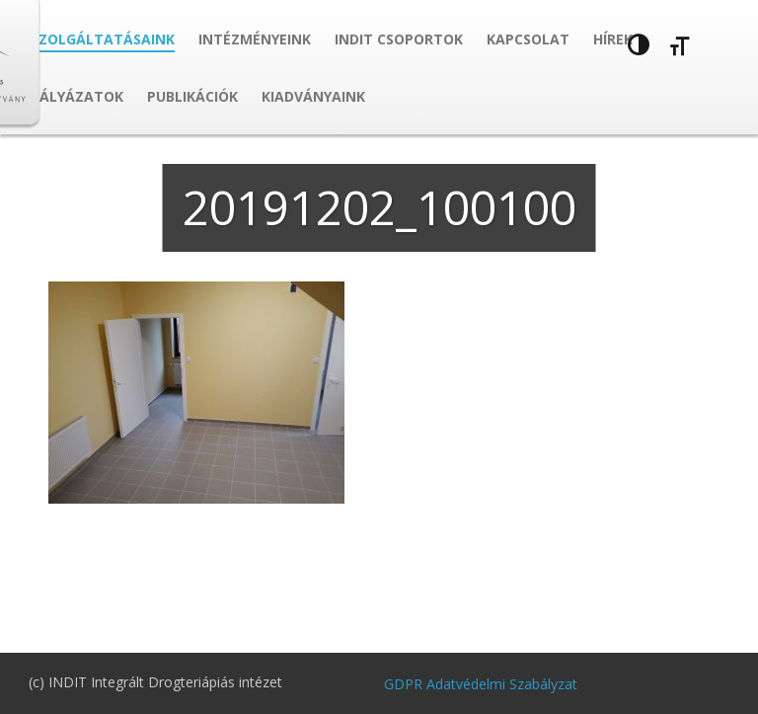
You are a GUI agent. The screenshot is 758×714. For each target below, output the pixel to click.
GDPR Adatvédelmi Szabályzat (480, 683)
